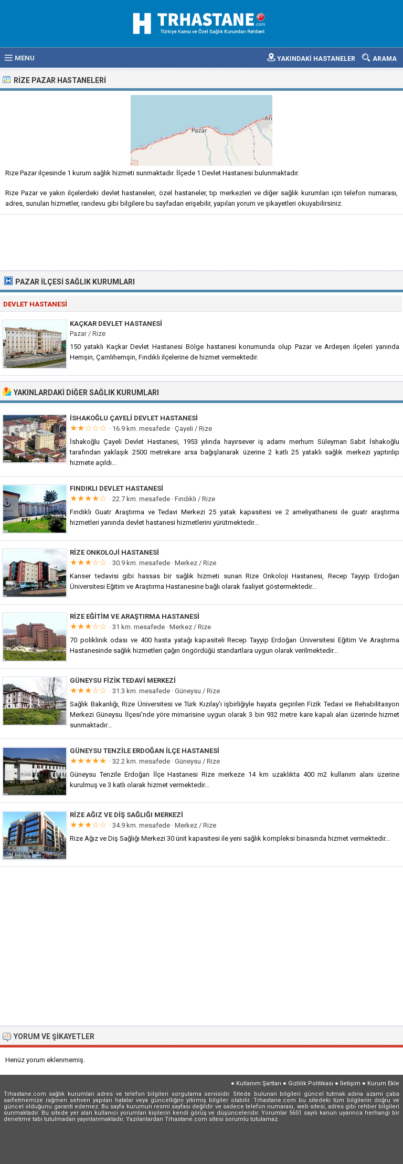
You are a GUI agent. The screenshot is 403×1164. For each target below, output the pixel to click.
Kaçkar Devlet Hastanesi (116, 323)
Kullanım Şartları (258, 1083)
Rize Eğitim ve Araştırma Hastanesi (134, 616)
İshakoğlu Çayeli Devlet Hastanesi (134, 418)
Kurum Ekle (383, 1083)
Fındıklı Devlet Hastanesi (116, 488)
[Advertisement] (202, 241)
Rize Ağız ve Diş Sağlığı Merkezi (126, 815)
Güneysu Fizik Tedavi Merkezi (123, 680)
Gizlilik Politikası (310, 1083)
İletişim (350, 1083)
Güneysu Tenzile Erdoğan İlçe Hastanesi (144, 751)
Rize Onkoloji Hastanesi (114, 552)
